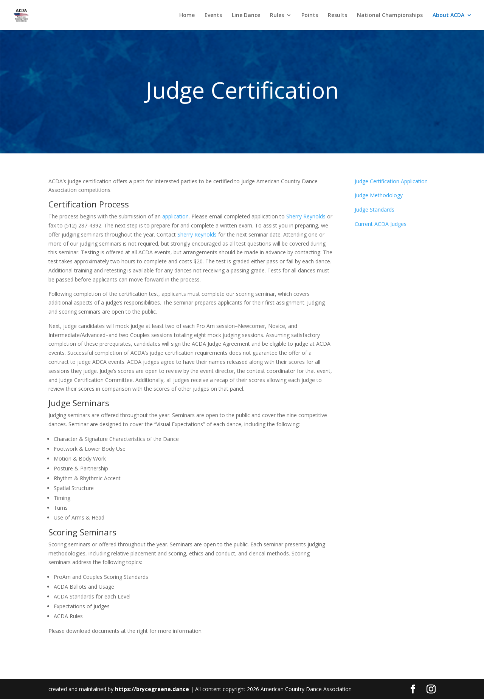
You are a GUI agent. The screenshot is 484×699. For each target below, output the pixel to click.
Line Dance (246, 15)
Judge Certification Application (391, 181)
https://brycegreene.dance (152, 689)
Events (213, 15)
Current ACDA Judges (380, 223)
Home (187, 15)
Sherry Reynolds (306, 216)
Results (337, 15)
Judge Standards (374, 209)
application (175, 216)
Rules (277, 15)
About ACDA (448, 15)
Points (309, 15)
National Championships (390, 15)
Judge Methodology (379, 195)
